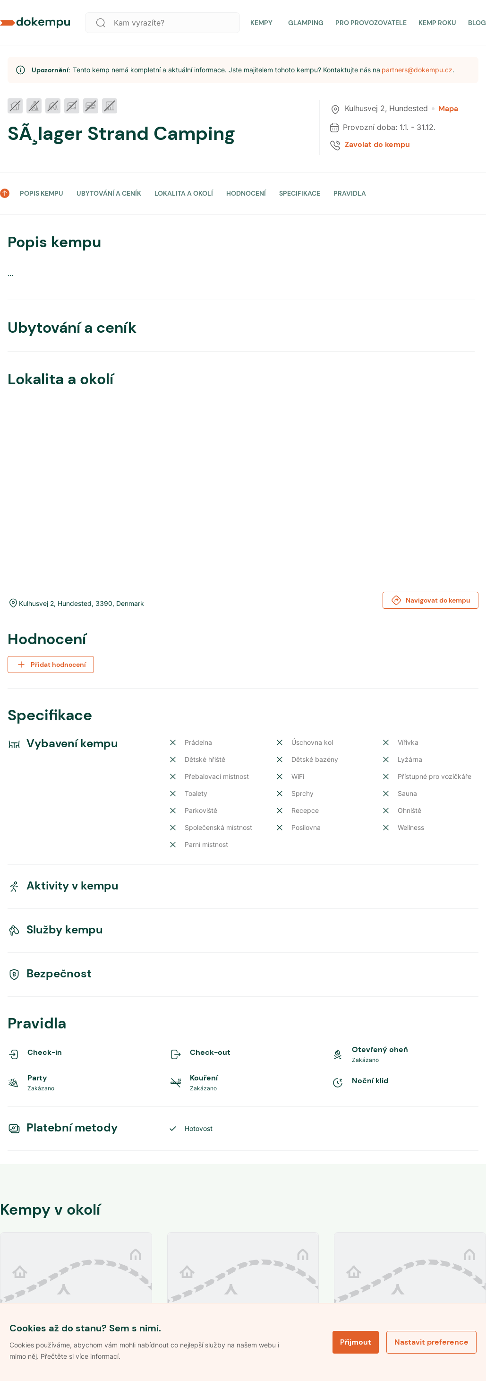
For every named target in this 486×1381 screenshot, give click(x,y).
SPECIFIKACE (299, 193)
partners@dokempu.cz (417, 70)
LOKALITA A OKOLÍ (183, 193)
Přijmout (355, 1342)
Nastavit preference (431, 1342)
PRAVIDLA (349, 193)
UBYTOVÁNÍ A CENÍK (109, 193)
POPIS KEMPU (41, 193)
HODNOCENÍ (246, 193)
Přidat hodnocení (51, 664)
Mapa (445, 108)
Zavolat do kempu (377, 144)
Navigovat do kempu (430, 600)
